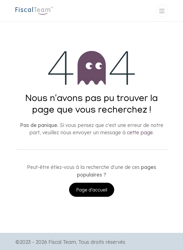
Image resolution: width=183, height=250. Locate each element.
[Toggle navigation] (162, 11)
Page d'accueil (91, 190)
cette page (140, 132)
